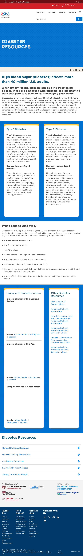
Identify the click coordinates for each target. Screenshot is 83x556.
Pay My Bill (6, 536)
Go (79, 19)
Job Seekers (20, 531)
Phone (31, 519)
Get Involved (7, 538)
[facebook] (45, 517)
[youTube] (53, 517)
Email (31, 517)
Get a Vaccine (24, 2)
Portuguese (35, 334)
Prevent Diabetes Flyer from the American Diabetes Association (61, 339)
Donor (18, 529)
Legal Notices (49, 552)
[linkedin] (58, 517)
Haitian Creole (20, 334)
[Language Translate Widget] (73, 4)
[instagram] (45, 521)
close (80, 2)
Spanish (12, 337)
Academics (20, 517)
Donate (56, 5)
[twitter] (49, 517)
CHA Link (33, 526)
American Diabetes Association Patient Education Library (60, 330)
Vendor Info (20, 533)
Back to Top (75, 551)
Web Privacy (60, 552)
